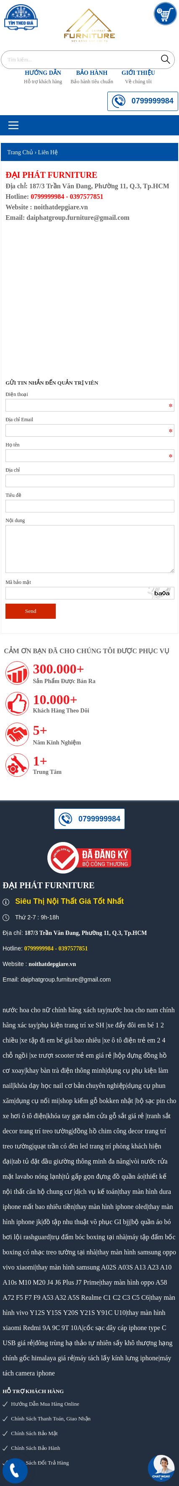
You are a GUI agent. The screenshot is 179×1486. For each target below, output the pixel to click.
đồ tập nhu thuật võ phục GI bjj (86, 1221)
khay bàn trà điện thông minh (66, 1070)
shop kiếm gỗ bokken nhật (96, 1100)
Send (30, 611)
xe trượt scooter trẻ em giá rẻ (71, 1055)
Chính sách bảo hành (35, 1448)
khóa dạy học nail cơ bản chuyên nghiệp (70, 1085)
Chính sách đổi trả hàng (40, 1463)
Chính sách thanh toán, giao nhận (51, 1418)
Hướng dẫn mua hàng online (45, 1404)
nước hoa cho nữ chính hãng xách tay (54, 1010)
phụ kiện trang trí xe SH (71, 1025)
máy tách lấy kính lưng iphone (116, 1358)
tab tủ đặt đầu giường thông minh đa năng (71, 1161)
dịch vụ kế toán (96, 1191)
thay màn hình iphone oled (111, 1206)
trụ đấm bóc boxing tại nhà (88, 1237)
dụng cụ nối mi (37, 1100)
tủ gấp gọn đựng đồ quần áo (104, 1176)
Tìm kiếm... (165, 59)
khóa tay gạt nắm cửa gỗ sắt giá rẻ (95, 1115)
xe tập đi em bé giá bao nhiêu (61, 1040)
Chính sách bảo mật (34, 1433)
